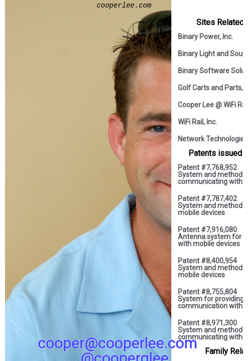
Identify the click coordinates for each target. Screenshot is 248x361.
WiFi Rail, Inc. (197, 122)
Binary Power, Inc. (205, 37)
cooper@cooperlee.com (117, 343)
